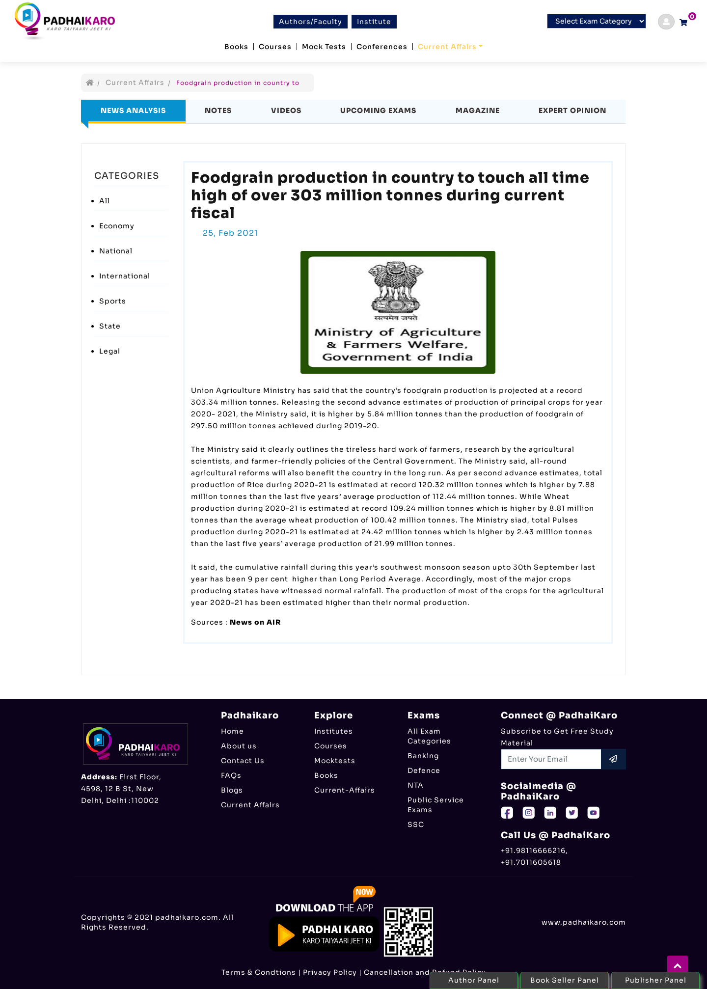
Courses (275, 46)
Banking (423, 755)
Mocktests (334, 760)
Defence (424, 770)
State (110, 326)
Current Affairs (447, 46)
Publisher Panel (655, 980)
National (116, 251)
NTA (416, 785)
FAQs (231, 775)
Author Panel (473, 980)
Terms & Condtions (258, 972)
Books (236, 46)
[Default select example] (596, 21)
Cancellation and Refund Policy (425, 972)
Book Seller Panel (564, 980)
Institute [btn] (374, 21)
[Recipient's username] (551, 759)
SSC (416, 824)
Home (232, 731)
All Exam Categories (429, 736)
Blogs (232, 790)
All (104, 200)
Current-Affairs (344, 790)
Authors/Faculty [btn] (310, 21)
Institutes (333, 731)
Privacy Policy (330, 972)
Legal (109, 351)
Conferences (382, 46)
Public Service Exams (436, 805)
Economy (117, 225)
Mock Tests (324, 46)
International (124, 276)
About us (239, 746)
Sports (112, 301)
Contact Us (243, 760)
